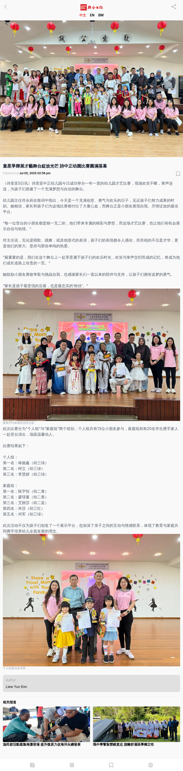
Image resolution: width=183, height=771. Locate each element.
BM (100, 15)
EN (92, 15)
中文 (82, 15)
